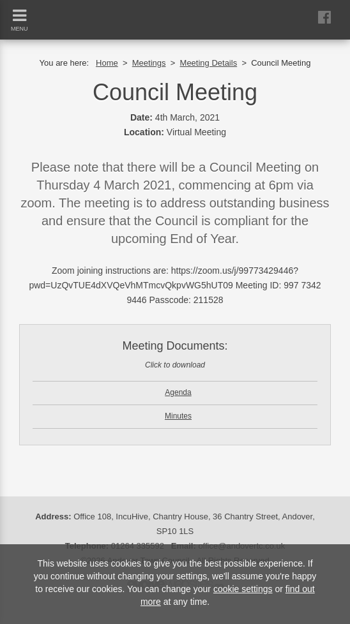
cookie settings (243, 589)
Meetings (149, 63)
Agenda (178, 392)
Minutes (178, 416)
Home (107, 63)
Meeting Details (209, 63)
